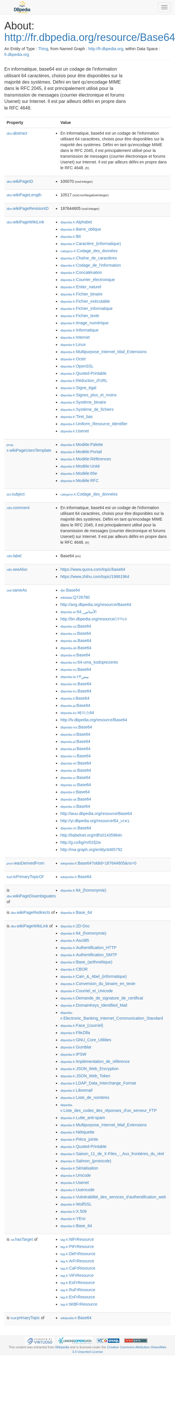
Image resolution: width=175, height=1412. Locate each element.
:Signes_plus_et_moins (88, 395)
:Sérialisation (79, 1168)
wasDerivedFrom (25, 863)
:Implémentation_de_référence (94, 1061)
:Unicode (75, 1175)
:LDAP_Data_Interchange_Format (98, 1083)
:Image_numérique (84, 323)
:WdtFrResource (78, 1304)
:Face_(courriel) (81, 1025)
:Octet (73, 359)
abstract (17, 133)
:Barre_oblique (80, 229)
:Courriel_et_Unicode (86, 991)
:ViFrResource (76, 1275)
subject (16, 494)
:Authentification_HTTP (88, 947)
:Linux (73, 344)
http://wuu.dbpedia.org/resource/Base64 (96, 813)
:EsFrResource (77, 1282)
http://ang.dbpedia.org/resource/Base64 (95, 604)
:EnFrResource (77, 1297)
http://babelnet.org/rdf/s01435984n (91, 835)
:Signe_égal (78, 387)
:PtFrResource (77, 1246)
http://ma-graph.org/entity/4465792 (91, 849)
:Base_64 (76, 912)
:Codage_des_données (88, 250)
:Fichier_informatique (86, 308)
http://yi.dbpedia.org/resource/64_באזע (94, 820)
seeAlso (17, 569)
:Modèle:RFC (79, 480)
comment (18, 507)
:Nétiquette (77, 1132)
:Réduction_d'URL (84, 380)
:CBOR (74, 969)
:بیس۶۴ (74, 676)
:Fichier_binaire (81, 294)
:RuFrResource (77, 1289)
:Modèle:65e (78, 473)
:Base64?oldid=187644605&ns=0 (98, 863)
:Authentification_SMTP (88, 954)
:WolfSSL (76, 1204)
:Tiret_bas (76, 416)
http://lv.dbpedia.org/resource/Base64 (93, 720)
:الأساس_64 (78, 611)
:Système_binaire (83, 402)
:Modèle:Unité (80, 466)
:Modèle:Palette (81, 444)
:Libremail (76, 1090)
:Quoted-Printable (83, 373)
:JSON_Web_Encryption (89, 1068)
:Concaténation (81, 272)
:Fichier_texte (79, 315)
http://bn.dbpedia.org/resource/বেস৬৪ (93, 619)
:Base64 (70, 590)
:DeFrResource (77, 1253)
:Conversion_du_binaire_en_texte (97, 983)
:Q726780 (75, 597)
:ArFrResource (77, 1261)
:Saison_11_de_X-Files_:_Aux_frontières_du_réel (112, 1153)
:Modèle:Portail (81, 451)
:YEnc (73, 1218)
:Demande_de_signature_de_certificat (101, 998)
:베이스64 (77, 712)
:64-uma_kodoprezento (89, 662)
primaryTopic (25, 1317)
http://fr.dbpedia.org (105, 48)
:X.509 (73, 1211)
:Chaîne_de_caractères (88, 258)
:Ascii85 (74, 940)
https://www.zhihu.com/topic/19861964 (94, 576)
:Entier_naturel (80, 287)
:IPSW (73, 1054)
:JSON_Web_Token (85, 1076)
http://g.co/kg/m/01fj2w (80, 842)
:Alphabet (76, 222)
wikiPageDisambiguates (31, 896)
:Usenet (74, 431)
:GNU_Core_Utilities (85, 1040)
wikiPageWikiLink (25, 222)
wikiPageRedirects (30, 912)
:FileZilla (75, 1032)
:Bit (70, 236)
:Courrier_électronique (87, 279)
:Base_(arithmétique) (86, 962)
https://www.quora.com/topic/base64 (92, 569)
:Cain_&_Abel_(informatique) (93, 976)
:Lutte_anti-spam (82, 1117)
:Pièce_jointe (79, 1139)
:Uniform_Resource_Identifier (93, 423)
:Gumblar (75, 1047)
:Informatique (79, 330)
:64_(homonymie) (83, 890)
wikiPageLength (24, 195)
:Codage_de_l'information (90, 265)
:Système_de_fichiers (86, 409)
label (14, 555)
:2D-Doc (75, 926)
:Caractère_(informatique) (90, 243)
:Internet (75, 337)
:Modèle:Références (85, 459)
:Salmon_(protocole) (85, 1161)
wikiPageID (20, 181)
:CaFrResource (77, 1268)
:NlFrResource (77, 1239)
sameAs (17, 590)
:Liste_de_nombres (84, 1097)
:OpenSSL (76, 366)
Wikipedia (62, 1347)
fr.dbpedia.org (16, 54)
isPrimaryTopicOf (25, 876)
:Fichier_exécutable (85, 301)
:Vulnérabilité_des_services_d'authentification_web (113, 1197)
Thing (43, 48)
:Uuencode (77, 1189)
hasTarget (22, 1239)
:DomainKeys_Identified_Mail (93, 1005)
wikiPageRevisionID (28, 208)
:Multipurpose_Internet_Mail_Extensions (103, 351)
